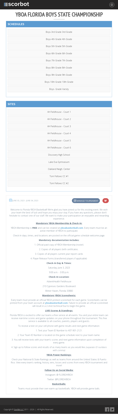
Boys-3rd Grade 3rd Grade (59, 31)
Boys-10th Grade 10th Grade (59, 81)
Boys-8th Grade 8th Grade (59, 67)
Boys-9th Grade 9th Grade (59, 74)
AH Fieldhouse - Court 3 (59, 126)
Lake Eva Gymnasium (59, 162)
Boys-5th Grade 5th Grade (59, 46)
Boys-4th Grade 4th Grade (59, 39)
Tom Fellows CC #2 (59, 183)
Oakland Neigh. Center (59, 169)
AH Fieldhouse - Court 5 (59, 140)
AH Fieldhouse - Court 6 (59, 147)
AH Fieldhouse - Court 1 (59, 111)
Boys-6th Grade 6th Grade (59, 53)
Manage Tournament (87, 200)
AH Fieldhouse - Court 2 (59, 119)
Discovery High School (59, 154)
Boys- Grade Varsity (59, 89)
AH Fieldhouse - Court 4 (59, 133)
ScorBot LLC (19, 409)
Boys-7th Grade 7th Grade (59, 60)
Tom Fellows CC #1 (59, 176)
